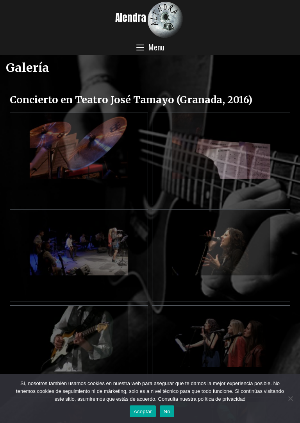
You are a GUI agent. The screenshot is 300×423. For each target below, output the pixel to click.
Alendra (130, 18)
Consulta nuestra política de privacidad (202, 399)
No (167, 411)
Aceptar (143, 411)
